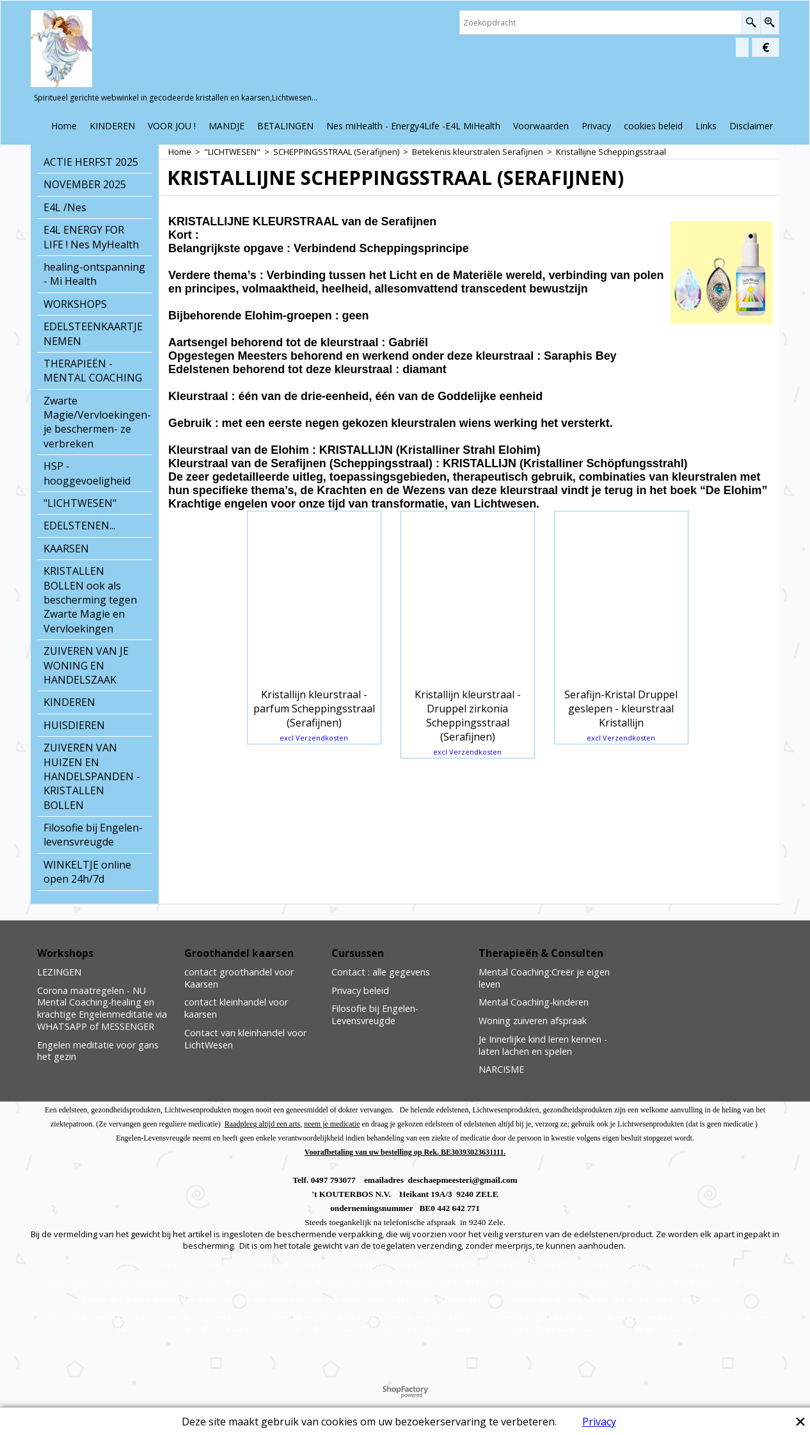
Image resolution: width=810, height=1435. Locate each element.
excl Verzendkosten (314, 737)
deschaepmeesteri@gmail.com (463, 1180)
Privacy (599, 1422)
